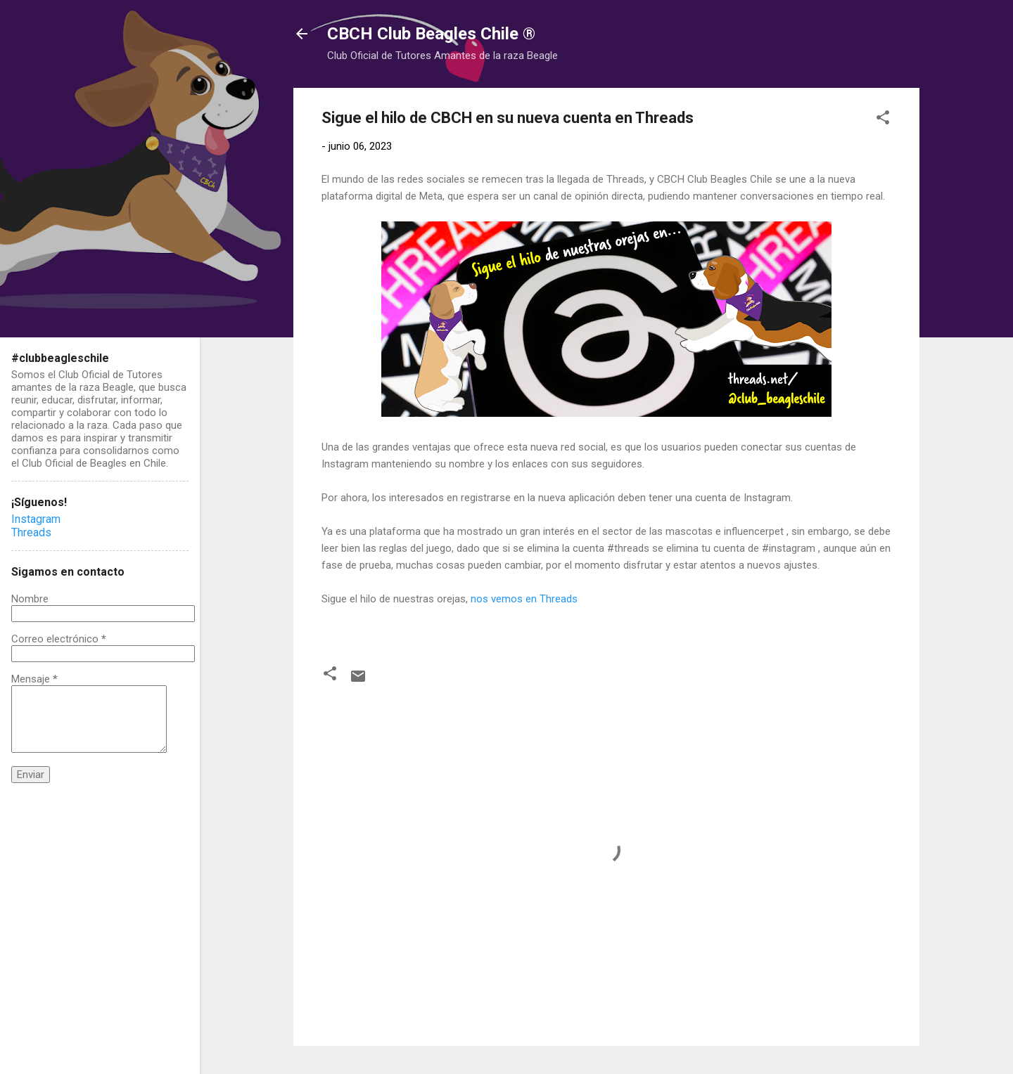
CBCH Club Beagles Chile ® (431, 34)
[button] (882, 120)
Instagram (35, 519)
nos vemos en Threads (524, 599)
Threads (31, 532)
